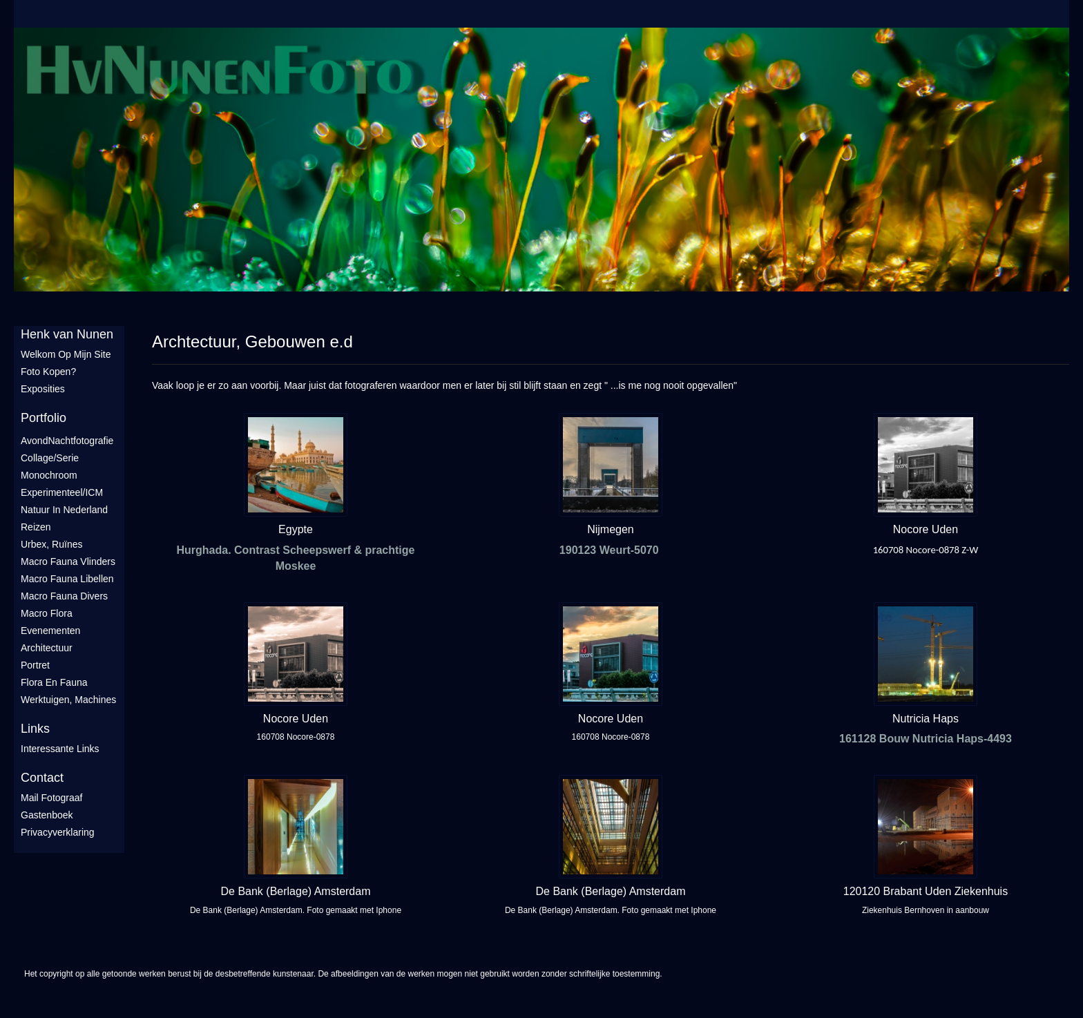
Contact (42, 778)
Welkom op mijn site (66, 354)
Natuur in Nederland (64, 509)
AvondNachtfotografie (67, 440)
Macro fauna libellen (67, 578)
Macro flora (47, 613)
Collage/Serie (50, 457)
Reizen (36, 526)
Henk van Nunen (67, 334)
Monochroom (49, 475)
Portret (35, 665)
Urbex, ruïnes (51, 544)
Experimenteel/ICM (62, 492)
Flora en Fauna (54, 682)
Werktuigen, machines (68, 699)
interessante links (60, 748)
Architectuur (47, 647)
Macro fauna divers (64, 596)
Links (35, 729)
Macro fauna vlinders (68, 561)
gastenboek (47, 814)
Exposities (43, 388)
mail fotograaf (51, 797)
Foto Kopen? (48, 371)
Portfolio (43, 418)
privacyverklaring (58, 832)
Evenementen (50, 630)
